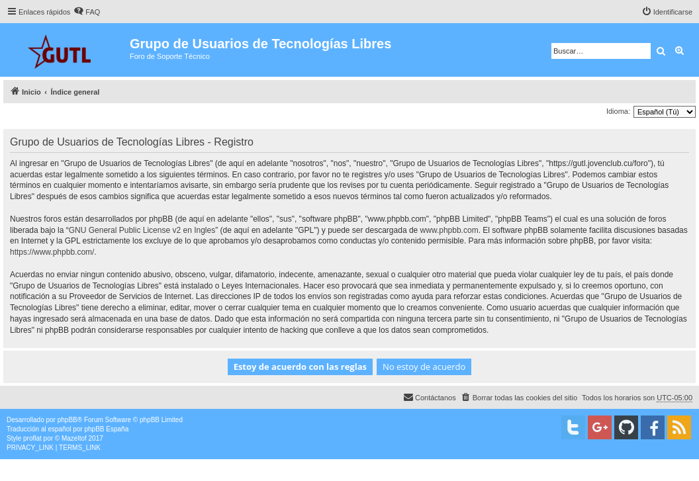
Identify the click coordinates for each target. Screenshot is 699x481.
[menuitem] (86, 12)
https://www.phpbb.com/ (52, 252)
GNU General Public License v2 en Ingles (142, 230)
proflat (32, 438)
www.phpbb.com (449, 230)
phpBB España (106, 429)
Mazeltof (74, 438)
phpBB (67, 419)
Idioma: (618, 111)
